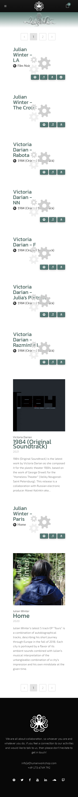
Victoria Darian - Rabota (22, 149)
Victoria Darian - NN (22, 197)
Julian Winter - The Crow (23, 102)
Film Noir (24, 65)
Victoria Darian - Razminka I (25, 339)
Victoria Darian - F (24, 242)
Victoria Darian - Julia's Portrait (29, 292)
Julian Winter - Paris (22, 513)
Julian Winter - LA (22, 54)
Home (22, 524)
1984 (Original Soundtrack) (32, 444)
